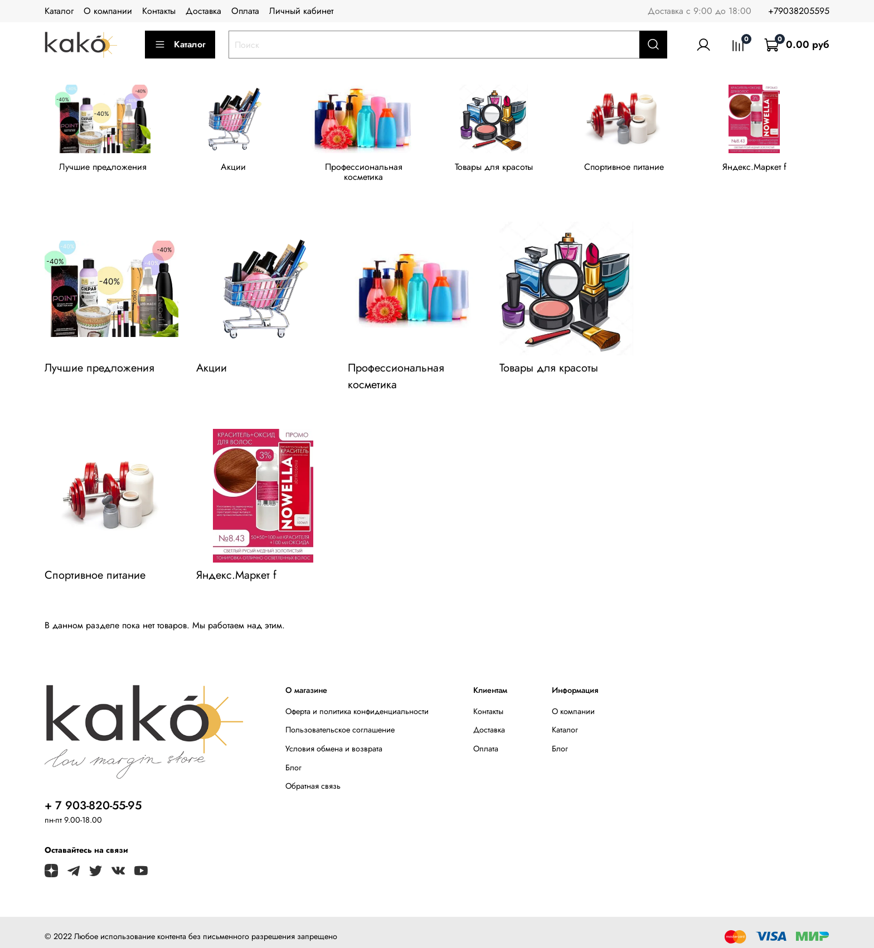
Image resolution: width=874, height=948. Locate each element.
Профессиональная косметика (370, 169)
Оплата (245, 10)
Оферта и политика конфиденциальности (357, 702)
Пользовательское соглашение (340, 721)
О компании (108, 10)
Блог (293, 759)
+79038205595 (798, 10)
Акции (237, 169)
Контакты (159, 10)
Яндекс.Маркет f (769, 169)
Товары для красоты (503, 169)
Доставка (203, 10)
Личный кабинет (301, 10)
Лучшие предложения (104, 169)
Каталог (59, 10)
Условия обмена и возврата (333, 740)
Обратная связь (313, 777)
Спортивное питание (636, 169)
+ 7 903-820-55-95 (93, 797)
